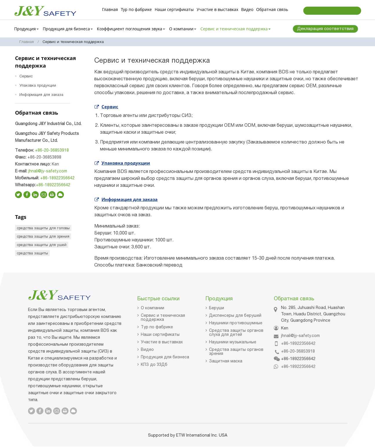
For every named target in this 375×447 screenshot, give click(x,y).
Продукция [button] (26, 28)
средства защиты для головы (43, 228)
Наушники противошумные (235, 323)
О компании (152, 308)
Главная (110, 9)
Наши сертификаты (174, 9)
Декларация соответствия (325, 28)
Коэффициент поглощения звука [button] (131, 28)
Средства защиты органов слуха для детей (236, 332)
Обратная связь (272, 9)
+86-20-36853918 (52, 150)
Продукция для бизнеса (165, 357)
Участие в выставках (217, 9)
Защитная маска (225, 361)
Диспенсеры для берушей (235, 315)
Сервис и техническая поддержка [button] (235, 28)
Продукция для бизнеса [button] (68, 28)
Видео (247, 9)
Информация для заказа (129, 199)
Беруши (216, 308)
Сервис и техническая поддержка (163, 317)
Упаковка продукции (125, 163)
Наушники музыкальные (232, 342)
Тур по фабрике (136, 9)
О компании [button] (182, 28)
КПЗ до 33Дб (154, 364)
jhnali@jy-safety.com (47, 171)
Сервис (109, 106)
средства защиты (32, 253)
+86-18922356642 (57, 178)
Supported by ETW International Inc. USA (187, 435)
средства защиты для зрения (43, 236)
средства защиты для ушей (41, 245)
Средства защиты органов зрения (236, 351)
